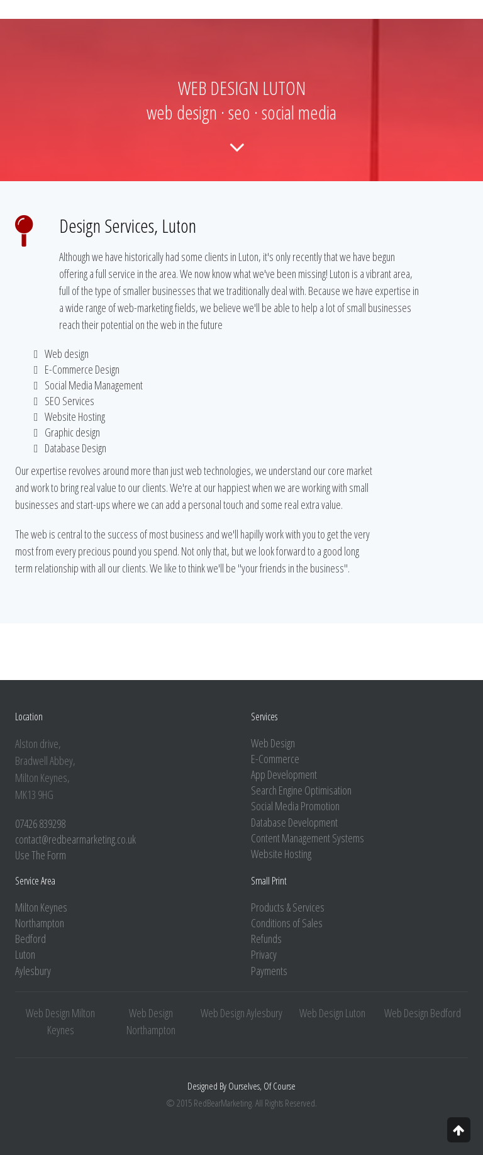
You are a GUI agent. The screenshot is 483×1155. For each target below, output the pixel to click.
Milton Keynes (41, 907)
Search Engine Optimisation (301, 790)
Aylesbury (33, 970)
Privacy (264, 954)
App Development (284, 774)
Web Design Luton (332, 1012)
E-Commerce (275, 758)
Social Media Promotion (295, 805)
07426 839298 (40, 823)
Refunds (266, 938)
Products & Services (288, 907)
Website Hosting (281, 853)
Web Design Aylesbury (241, 1012)
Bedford (30, 938)
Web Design (273, 742)
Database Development (294, 822)
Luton (25, 954)
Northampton (39, 922)
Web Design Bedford (422, 1012)
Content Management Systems (307, 837)
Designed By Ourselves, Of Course (241, 1086)
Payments (269, 970)
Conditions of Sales (287, 922)
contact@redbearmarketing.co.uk (75, 839)
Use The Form (40, 854)
